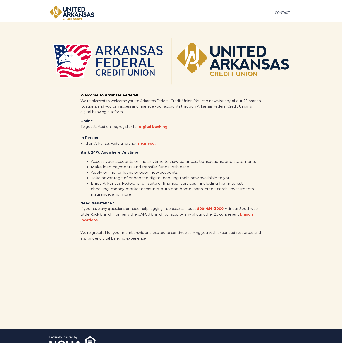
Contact (282, 13)
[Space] (72, 12)
